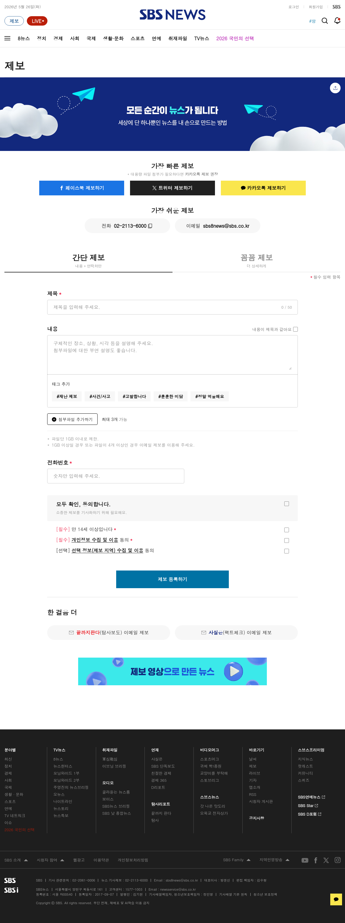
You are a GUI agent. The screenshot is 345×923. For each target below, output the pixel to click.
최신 (8, 759)
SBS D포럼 (310, 813)
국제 (91, 38)
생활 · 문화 (13, 794)
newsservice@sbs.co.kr (178, 889)
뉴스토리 (60, 808)
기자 (253, 780)
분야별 (10, 748)
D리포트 (158, 787)
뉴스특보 (60, 815)
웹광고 (79, 860)
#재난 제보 (67, 396)
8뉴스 (24, 38)
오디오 (108, 781)
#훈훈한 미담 (170, 396)
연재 (155, 748)
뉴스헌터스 (62, 766)
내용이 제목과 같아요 (272, 329)
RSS (252, 794)
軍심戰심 (109, 759)
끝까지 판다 (161, 813)
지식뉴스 (305, 759)
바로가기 (256, 748)
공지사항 (256, 818)
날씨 (253, 759)
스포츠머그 (209, 759)
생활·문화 (113, 38)
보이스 (108, 799)
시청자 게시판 (261, 801)
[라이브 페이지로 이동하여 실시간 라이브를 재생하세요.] (37, 21)
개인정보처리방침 (133, 860)
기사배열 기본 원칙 (233, 894)
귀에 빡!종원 (211, 766)
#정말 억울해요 (209, 396)
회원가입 (316, 6)
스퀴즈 (303, 780)
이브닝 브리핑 (114, 766)
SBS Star (308, 805)
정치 (41, 38)
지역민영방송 (274, 860)
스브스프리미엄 (311, 748)
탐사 (155, 820)
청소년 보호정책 (265, 894)
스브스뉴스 (209, 795)
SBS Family (237, 860)
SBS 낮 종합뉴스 (116, 813)
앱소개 (254, 787)
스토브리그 (209, 780)
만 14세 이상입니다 (86, 529)
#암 (312, 21)
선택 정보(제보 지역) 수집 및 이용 (107, 550)
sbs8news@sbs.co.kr (182, 880)
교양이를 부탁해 (214, 773)
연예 (156, 38)
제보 (253, 766)
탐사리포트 (160, 802)
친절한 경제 (161, 773)
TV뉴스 (201, 38)
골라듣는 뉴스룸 (116, 792)
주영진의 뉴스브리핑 (71, 787)
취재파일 (177, 38)
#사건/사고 (99, 396)
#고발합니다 (134, 396)
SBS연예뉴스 (311, 796)
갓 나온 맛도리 (213, 806)
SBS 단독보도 (163, 766)
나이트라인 (62, 801)
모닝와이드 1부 (66, 773)
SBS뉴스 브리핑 (116, 806)
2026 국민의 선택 (235, 38)
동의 (94, 540)
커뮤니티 (305, 773)
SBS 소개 (16, 860)
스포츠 (138, 38)
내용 (52, 329)
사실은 (157, 759)
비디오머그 (209, 748)
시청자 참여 (50, 860)
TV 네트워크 (14, 815)
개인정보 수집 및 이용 (94, 539)
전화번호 (59, 462)
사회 (74, 38)
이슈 (8, 822)
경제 (58, 38)
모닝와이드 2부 (66, 780)
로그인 (293, 6)
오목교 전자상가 (214, 813)
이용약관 (101, 860)
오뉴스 (59, 794)
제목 (54, 293)
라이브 (254, 773)
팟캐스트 (305, 766)
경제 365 (159, 780)
